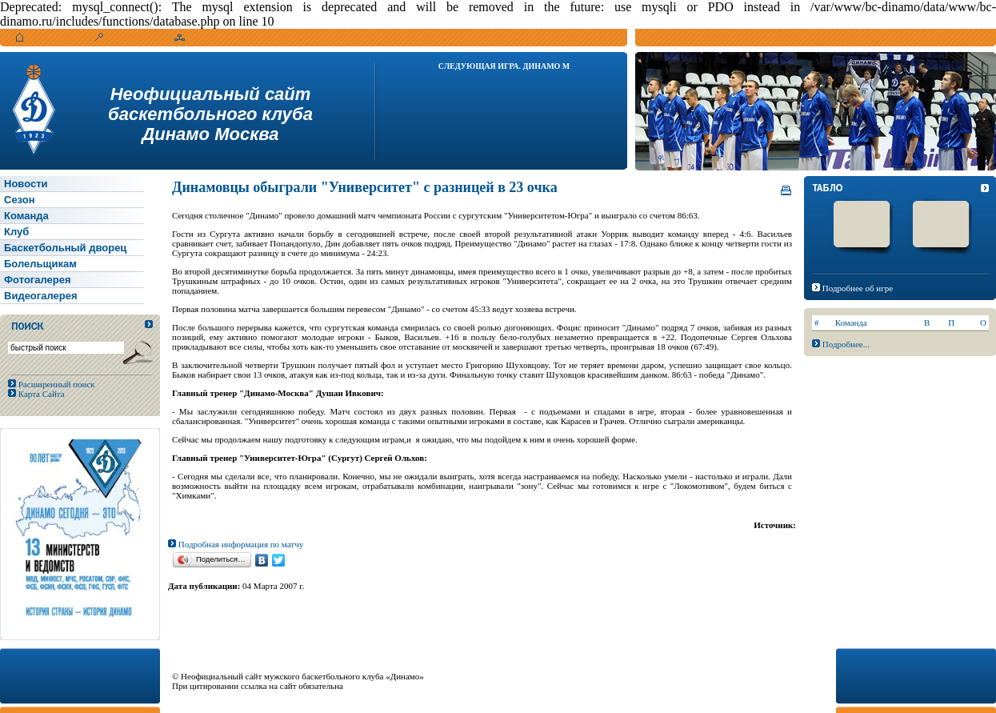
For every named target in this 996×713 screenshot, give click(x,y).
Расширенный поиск (55, 384)
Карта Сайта (40, 394)
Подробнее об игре (857, 288)
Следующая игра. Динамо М (504, 66)
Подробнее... (846, 344)
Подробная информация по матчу (235, 544)
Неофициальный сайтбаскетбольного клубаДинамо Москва (210, 114)
